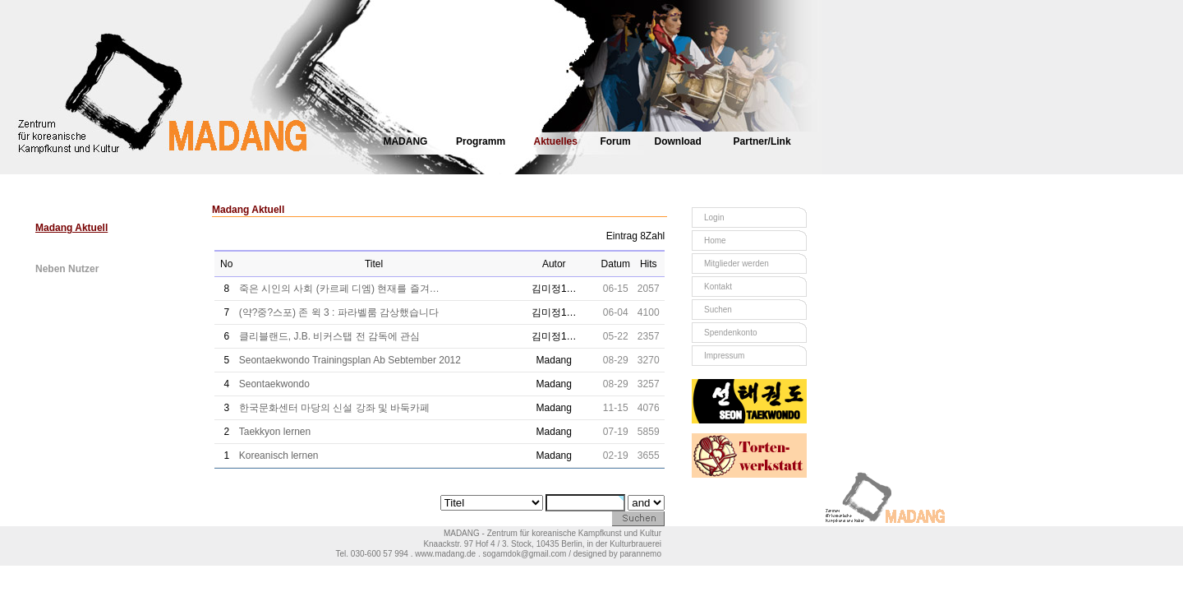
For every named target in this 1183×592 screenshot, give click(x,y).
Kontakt (718, 286)
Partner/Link (762, 141)
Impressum (724, 355)
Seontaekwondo (274, 384)
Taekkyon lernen (275, 431)
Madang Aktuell (71, 228)
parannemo (640, 553)
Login (714, 217)
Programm (480, 141)
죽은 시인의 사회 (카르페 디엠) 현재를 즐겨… (339, 288)
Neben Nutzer (67, 269)
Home (715, 240)
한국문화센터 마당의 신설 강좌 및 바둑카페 (334, 408)
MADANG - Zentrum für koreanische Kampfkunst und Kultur (552, 533)
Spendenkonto (730, 332)
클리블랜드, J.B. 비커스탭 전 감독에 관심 (330, 336)
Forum (615, 141)
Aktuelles (556, 141)
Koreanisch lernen (279, 455)
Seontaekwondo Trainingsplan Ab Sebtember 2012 (350, 360)
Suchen (718, 309)
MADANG (405, 141)
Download (678, 141)
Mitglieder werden (736, 263)
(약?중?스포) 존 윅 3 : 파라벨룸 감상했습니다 (339, 312)
